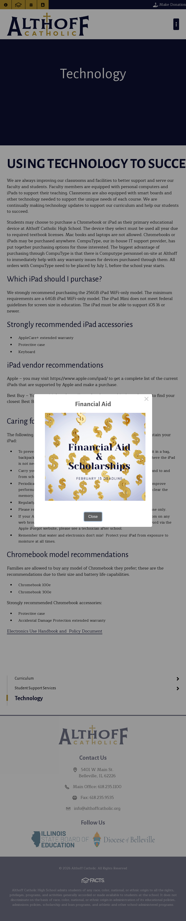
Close (93, 517)
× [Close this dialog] (146, 399)
